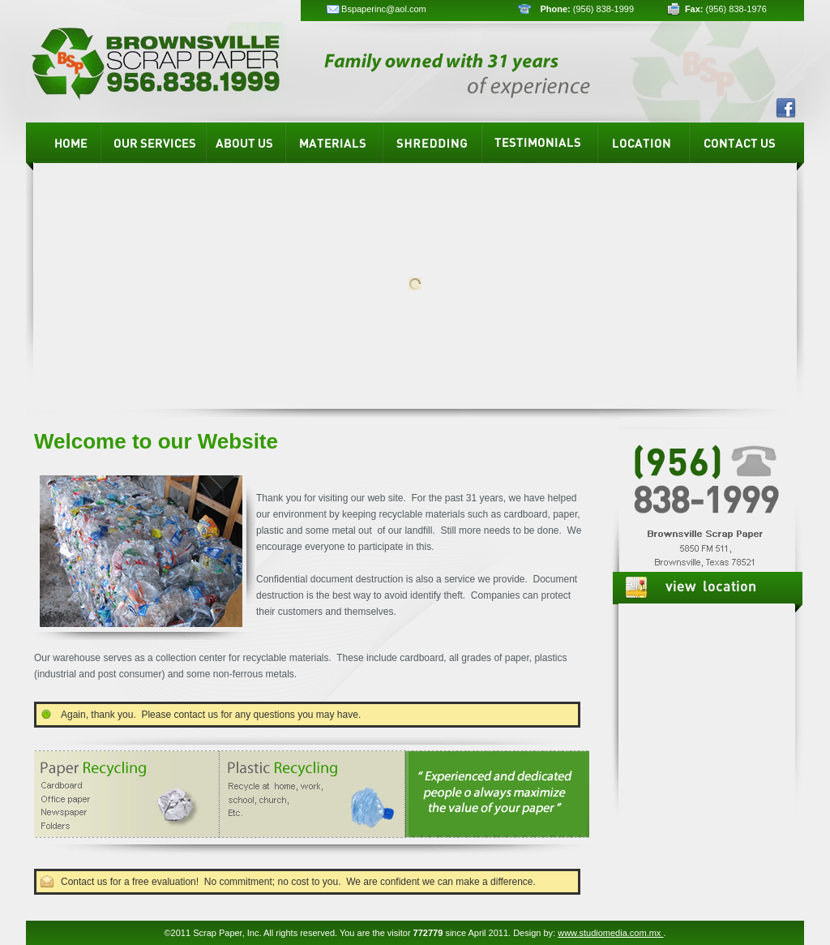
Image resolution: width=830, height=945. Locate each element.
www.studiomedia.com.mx (610, 933)
